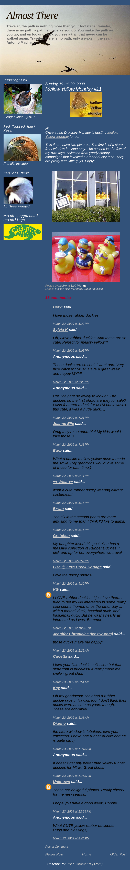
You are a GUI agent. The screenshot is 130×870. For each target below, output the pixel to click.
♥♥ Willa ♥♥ (63, 482)
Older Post (118, 854)
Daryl (57, 307)
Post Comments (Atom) (85, 864)
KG (56, 589)
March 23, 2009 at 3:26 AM (71, 717)
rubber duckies (93, 288)
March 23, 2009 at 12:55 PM (72, 811)
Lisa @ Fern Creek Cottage (77, 567)
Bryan (58, 509)
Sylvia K (60, 329)
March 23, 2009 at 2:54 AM (71, 682)
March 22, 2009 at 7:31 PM (71, 417)
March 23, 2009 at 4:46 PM (71, 838)
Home (86, 854)
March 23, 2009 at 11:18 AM (72, 749)
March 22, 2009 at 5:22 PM (71, 323)
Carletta (60, 656)
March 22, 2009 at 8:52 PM (71, 561)
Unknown (61, 782)
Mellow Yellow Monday (69, 288)
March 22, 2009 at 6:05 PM (71, 350)
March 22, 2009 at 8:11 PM (71, 476)
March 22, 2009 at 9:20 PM (71, 583)
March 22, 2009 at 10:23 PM (72, 628)
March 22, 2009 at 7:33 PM (71, 444)
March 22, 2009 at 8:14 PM (71, 502)
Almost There (32, 15)
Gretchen (61, 536)
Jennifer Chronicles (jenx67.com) (83, 634)
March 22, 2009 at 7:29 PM (71, 382)
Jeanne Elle (63, 423)
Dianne (59, 723)
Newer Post (54, 854)
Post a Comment (56, 846)
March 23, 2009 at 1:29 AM (71, 650)
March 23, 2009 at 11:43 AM (72, 776)
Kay (56, 688)
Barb (57, 450)
